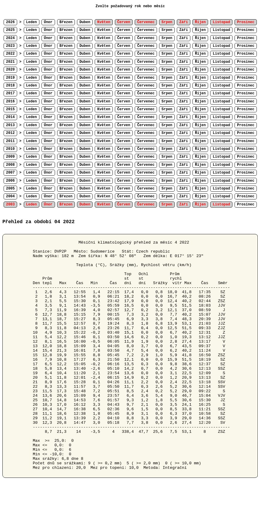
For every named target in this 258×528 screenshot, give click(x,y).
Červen (123, 30)
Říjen (200, 30)
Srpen (166, 30)
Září (183, 30)
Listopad (221, 30)
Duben (84, 22)
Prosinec (245, 30)
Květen (103, 30)
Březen (66, 22)
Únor (48, 22)
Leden (31, 22)
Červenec (146, 30)
